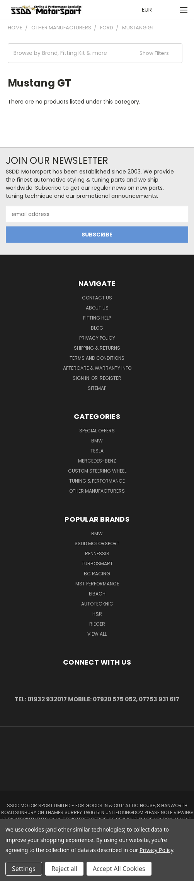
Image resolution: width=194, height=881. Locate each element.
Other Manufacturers (97, 491)
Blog (97, 328)
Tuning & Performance (97, 481)
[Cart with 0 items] (167, 10)
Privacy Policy (97, 338)
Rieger (97, 624)
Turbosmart (97, 563)
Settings (24, 868)
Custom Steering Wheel (97, 471)
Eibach (97, 593)
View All (97, 634)
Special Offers (97, 430)
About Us (97, 307)
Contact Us (97, 297)
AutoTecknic (97, 603)
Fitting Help (97, 318)
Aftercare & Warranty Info (97, 368)
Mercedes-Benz (97, 461)
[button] (95, 53)
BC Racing (97, 573)
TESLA (97, 450)
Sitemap (97, 388)
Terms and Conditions (97, 358)
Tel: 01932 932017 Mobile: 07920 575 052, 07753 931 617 (97, 699)
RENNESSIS (97, 553)
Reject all (64, 868)
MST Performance (97, 583)
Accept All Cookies (119, 868)
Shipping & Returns (97, 348)
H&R (97, 614)
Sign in (81, 378)
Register (110, 378)
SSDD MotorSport (97, 543)
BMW (97, 440)
